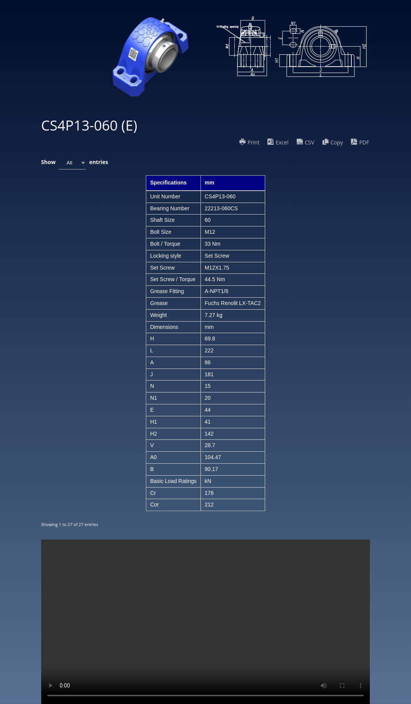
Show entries (74, 162)
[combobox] (72, 162)
